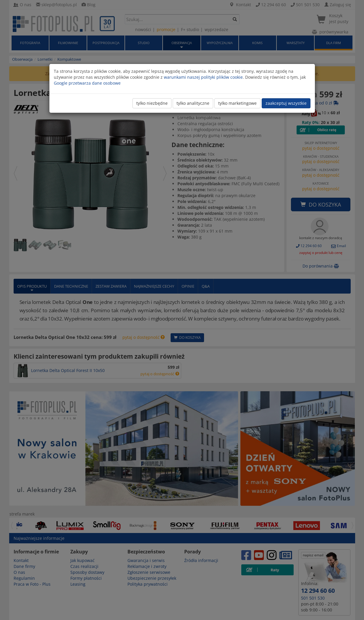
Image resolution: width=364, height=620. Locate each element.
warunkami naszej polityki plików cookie (203, 77)
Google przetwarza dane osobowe (87, 83)
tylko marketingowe (237, 103)
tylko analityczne (193, 103)
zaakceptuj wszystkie (286, 103)
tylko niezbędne (152, 103)
